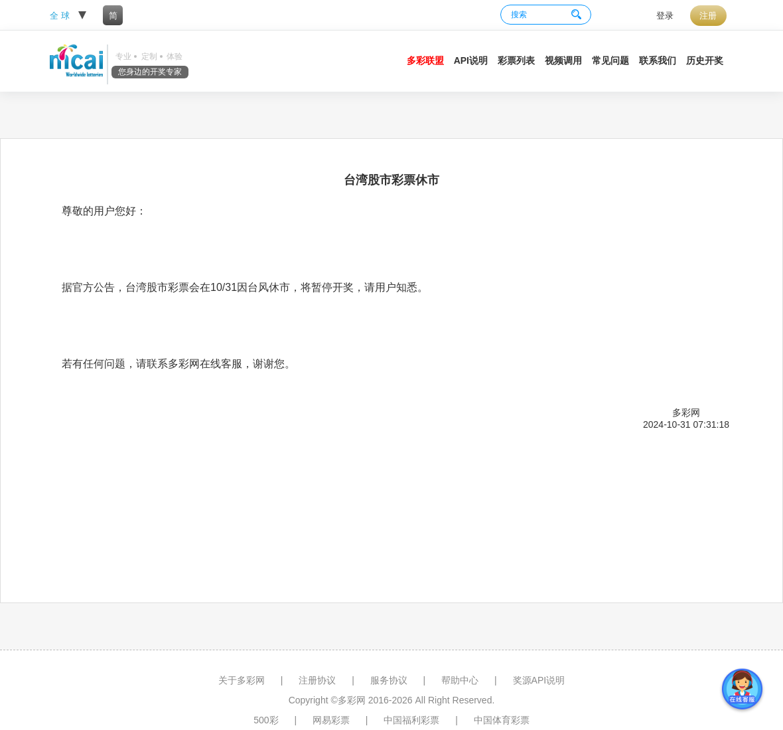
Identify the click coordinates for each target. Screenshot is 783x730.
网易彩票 (331, 720)
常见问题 (610, 60)
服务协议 (388, 680)
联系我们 (657, 60)
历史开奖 (704, 60)
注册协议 (317, 680)
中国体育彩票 (502, 720)
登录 (665, 16)
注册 (708, 16)
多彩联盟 (425, 60)
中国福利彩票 (411, 720)
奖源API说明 (539, 680)
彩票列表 (516, 60)
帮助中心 (459, 680)
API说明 (471, 60)
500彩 (265, 720)
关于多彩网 (241, 680)
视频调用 (563, 60)
